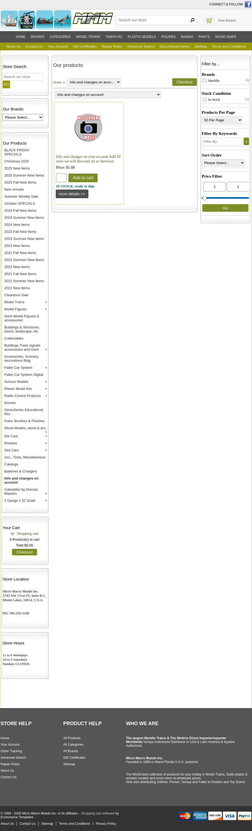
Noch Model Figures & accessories (21, 318)
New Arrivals (14, 189)
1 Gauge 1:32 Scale (19, 500)
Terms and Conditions (229, 46)
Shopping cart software (98, 813)
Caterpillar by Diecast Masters (21, 491)
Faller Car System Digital (23, 375)
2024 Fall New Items (20, 210)
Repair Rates (112, 46)
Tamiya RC (113, 37)
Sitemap (69, 764)
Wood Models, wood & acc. (25, 428)
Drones (10, 403)
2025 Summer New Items (24, 175)
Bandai (187, 37)
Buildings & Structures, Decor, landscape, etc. (22, 329)
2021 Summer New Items (24, 281)
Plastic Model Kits (18, 389)
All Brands (70, 751)
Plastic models (142, 37)
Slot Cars (11, 450)
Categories (60, 37)
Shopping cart (27, 534)
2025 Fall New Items (20, 182)
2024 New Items (17, 225)
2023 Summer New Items (24, 239)
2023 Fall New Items (20, 232)
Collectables (14, 338)
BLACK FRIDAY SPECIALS (16, 152)
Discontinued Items (175, 46)
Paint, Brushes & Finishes (24, 421)
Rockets (10, 443)
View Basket (227, 20)
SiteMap (200, 46)
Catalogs (11, 464)
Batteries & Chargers (20, 471)
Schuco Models (16, 382)
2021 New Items (17, 288)
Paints (204, 37)
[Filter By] (222, 141)
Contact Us (34, 46)
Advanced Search (141, 46)
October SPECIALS (19, 203)
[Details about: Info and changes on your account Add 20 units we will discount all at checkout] (72, 194)
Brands (37, 37)
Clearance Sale (16, 295)
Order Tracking (11, 751)
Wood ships (225, 37)
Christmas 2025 (16, 161)
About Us (13, 46)
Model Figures (15, 309)
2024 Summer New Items (24, 218)
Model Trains (14, 302)
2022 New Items (17, 267)
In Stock (211, 99)
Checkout (24, 552)
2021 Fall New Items (20, 274)
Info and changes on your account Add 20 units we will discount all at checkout (88, 158)
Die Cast (11, 436)
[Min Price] (214, 186)
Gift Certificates (85, 46)
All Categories (73, 745)
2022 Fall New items (20, 253)
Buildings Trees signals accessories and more (22, 347)
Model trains (88, 37)
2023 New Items (17, 246)
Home (20, 37)
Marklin (211, 81)
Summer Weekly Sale (21, 196)
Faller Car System (18, 368)
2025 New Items (17, 168)
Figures (168, 37)
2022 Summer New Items (24, 260)
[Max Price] (238, 186)
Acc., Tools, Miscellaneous (24, 457)
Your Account (58, 46)
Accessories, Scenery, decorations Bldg (21, 358)
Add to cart (83, 177)
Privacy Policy (106, 824)
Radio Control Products (22, 396)
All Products (72, 738)
